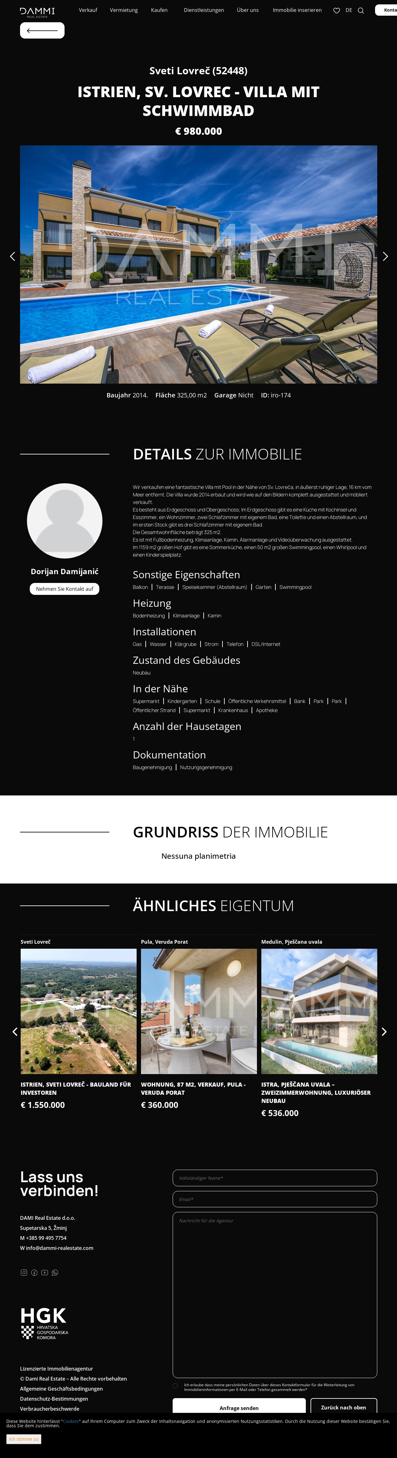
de (349, 10)
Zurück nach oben (343, 1407)
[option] (198, 264)
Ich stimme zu (24, 1439)
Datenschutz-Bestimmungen (54, 1398)
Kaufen (159, 10)
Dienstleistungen (203, 10)
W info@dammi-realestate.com (56, 1248)
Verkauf (87, 10)
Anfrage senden (239, 1408)
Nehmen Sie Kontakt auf (64, 588)
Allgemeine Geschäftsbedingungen (61, 1388)
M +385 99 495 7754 (43, 1238)
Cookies (71, 1421)
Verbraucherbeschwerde (49, 1408)
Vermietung (123, 10)
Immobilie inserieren (297, 10)
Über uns (247, 10)
